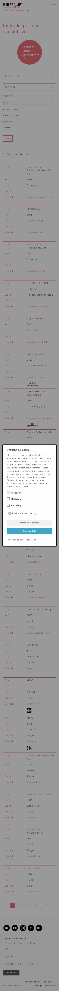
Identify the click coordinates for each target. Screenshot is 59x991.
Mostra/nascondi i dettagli (24, 512)
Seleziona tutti (29, 531)
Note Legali (31, 540)
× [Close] (55, 447)
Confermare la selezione (29, 523)
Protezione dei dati (15, 540)
